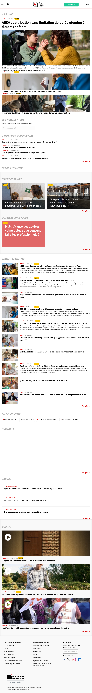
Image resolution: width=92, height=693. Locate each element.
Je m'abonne (71, 4)
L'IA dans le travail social (47, 419)
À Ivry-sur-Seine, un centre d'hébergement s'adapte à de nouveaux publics (65, 202)
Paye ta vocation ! (10, 419)
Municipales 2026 (27, 419)
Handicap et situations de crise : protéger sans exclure (25, 500)
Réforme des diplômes (69, 419)
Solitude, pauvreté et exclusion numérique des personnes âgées (23, 153)
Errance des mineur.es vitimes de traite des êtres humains (26, 512)
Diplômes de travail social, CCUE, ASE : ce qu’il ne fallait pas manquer (25, 158)
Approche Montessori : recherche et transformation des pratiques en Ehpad (33, 489)
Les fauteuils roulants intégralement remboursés (18, 147)
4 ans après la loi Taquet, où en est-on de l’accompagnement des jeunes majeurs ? (29, 142)
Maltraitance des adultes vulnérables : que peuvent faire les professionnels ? (23, 230)
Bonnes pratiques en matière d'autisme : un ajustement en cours (23, 204)
